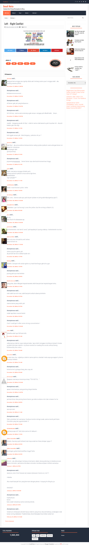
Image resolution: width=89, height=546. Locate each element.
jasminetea (10, 226)
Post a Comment (9, 521)
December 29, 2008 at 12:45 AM (15, 326)
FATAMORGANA (11, 428)
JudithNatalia (10, 185)
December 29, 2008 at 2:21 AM (14, 336)
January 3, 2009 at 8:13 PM (13, 504)
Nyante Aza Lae (11, 280)
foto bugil (50, 535)
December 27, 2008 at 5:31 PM (14, 164)
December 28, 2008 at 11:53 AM (15, 244)
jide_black (9, 354)
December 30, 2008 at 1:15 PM (14, 434)
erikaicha (9, 458)
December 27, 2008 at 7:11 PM (14, 180)
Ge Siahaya (10, 194)
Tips (20, 13)
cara (38, 535)
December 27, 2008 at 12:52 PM (15, 96)
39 (21, 27)
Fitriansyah (10, 376)
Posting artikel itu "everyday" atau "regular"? (79, 68)
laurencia (9, 142)
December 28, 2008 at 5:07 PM (14, 296)
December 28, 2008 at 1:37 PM (14, 256)
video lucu (35, 538)
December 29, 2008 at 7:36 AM (14, 350)
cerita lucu (43, 535)
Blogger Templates (49, 544)
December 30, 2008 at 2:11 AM (14, 412)
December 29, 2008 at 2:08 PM (14, 402)
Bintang (9, 260)
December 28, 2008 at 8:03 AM (14, 210)
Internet (34, 13)
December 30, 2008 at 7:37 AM (14, 424)
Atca (8, 214)
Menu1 (14, 13)
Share (22, 50)
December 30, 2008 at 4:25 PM (14, 444)
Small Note (8, 6)
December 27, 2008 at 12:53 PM (15, 116)
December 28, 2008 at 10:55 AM (15, 232)
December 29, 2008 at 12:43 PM (15, 392)
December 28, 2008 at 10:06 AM (15, 222)
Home (7, 13)
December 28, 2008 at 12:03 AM (15, 200)
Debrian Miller (11, 236)
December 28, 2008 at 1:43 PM (14, 266)
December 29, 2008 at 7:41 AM (14, 362)
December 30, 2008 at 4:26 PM (14, 454)
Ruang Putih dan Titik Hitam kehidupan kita (79, 58)
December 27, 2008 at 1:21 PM (14, 128)
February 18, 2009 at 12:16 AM (14, 516)
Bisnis (27, 13)
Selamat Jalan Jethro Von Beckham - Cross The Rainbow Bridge (76, 98)
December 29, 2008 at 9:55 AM (14, 372)
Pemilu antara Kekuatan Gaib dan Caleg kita (80, 49)
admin (7, 60)
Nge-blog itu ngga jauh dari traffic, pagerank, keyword (80, 32)
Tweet (10, 50)
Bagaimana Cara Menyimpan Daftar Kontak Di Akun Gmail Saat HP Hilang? (75, 92)
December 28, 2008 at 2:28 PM (14, 276)
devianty (9, 78)
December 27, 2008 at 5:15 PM (14, 154)
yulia (8, 168)
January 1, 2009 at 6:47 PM (13, 466)
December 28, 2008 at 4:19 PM (14, 286)
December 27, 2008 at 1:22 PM (14, 138)
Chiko (8, 330)
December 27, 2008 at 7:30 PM (14, 190)
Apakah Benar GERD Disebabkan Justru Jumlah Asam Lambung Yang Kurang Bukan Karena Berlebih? (75, 105)
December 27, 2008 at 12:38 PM (15, 86)
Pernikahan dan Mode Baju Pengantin (79, 41)
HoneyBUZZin (10, 204)
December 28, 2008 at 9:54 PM (14, 316)
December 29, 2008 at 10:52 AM (15, 382)
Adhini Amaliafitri (11, 438)
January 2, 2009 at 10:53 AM (14, 490)
